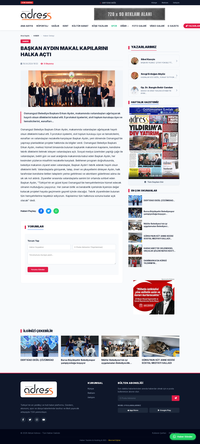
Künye (154, 3)
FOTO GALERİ (139, 26)
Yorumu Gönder (38, 270)
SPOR (114, 26)
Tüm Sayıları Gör (154, 182)
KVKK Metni (174, 433)
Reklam (165, 3)
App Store (133, 410)
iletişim (176, 3)
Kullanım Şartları (159, 433)
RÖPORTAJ (42, 26)
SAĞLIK (55, 26)
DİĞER (124, 26)
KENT (65, 26)
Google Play (164, 410)
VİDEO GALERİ (157, 26)
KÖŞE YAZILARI (100, 26)
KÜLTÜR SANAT (80, 26)
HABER (36, 36)
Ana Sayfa (27, 26)
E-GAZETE (173, 26)
